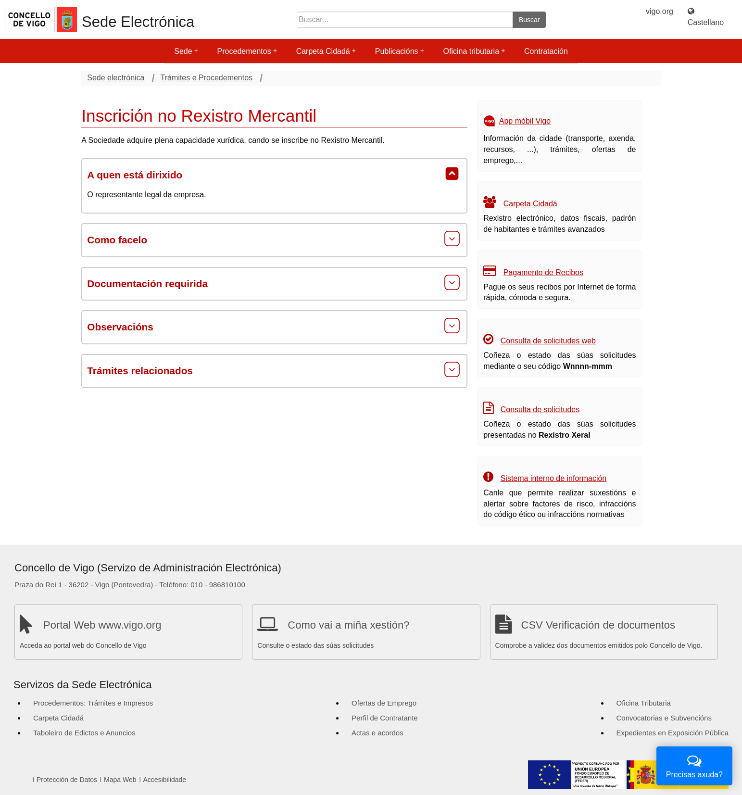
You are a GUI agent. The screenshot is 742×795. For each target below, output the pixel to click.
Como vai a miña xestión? (348, 625)
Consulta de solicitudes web (548, 341)
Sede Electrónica (138, 21)
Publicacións (399, 51)
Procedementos (247, 51)
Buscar (529, 20)
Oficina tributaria (474, 51)
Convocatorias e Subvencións (664, 718)
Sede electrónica (115, 78)
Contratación (546, 51)
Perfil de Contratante (385, 718)
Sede (186, 51)
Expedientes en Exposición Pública (672, 733)
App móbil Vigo (525, 121)
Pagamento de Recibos (543, 272)
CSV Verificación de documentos (598, 625)
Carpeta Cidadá (326, 51)
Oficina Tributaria (643, 703)
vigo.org (659, 11)
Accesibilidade (165, 779)
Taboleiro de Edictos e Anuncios (84, 733)
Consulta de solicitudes (540, 409)
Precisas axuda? (694, 765)
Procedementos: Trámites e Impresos (93, 703)
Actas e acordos (377, 733)
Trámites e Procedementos (206, 78)
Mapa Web (120, 779)
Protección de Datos (67, 779)
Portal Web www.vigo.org (102, 625)
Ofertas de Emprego (384, 703)
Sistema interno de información (554, 478)
